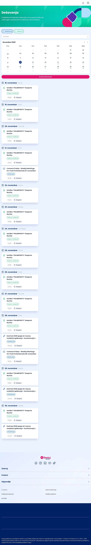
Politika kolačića (51, 494)
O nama (4, 490)
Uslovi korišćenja (51, 490)
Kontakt (4, 498)
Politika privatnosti (8, 494)
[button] (45, 468)
